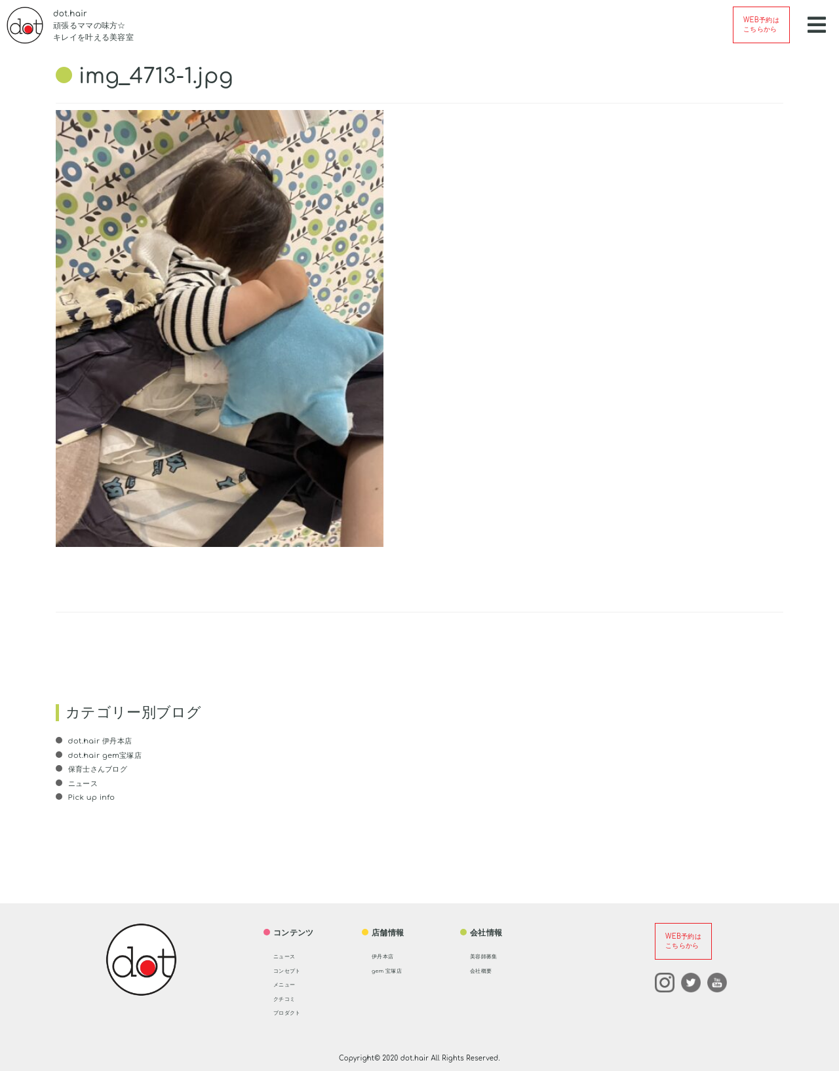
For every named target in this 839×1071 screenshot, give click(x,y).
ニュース (83, 783)
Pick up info (92, 797)
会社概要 (486, 970)
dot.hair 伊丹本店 (101, 740)
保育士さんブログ (99, 769)
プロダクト (293, 1012)
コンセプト (293, 970)
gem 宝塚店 (394, 970)
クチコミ (289, 998)
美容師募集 (490, 955)
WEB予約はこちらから (761, 24)
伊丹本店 (388, 955)
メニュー (289, 983)
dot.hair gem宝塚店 (106, 755)
